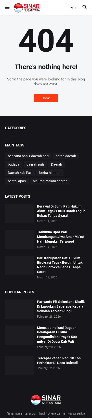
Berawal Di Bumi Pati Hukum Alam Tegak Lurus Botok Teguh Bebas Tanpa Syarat (61, 211)
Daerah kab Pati (20, 173)
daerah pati (35, 164)
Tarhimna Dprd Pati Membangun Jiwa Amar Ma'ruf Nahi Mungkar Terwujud (60, 236)
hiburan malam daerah (50, 181)
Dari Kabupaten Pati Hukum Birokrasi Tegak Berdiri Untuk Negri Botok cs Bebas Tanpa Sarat (59, 265)
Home (46, 98)
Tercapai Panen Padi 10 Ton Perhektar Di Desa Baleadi (59, 360)
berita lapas (17, 181)
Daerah (56, 164)
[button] (6, 7)
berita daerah (66, 156)
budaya (13, 164)
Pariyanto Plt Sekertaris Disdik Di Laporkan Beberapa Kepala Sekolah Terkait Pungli (61, 306)
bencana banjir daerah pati (28, 156)
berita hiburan (50, 173)
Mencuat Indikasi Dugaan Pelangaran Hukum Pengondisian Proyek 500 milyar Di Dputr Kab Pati (57, 335)
